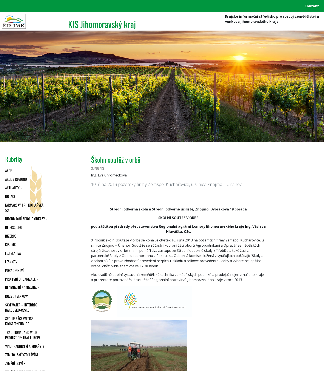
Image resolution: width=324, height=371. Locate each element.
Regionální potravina (21, 287)
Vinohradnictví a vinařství (25, 346)
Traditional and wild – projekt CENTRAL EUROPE (22, 335)
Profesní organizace (20, 279)
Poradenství (14, 270)
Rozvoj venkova (16, 296)
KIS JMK (10, 244)
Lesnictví (11, 261)
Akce (8, 170)
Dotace (10, 196)
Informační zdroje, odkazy (25, 218)
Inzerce (10, 236)
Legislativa (13, 253)
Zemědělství (14, 363)
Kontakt (312, 6)
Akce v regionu (16, 179)
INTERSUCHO (13, 227)
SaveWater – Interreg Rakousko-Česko (21, 307)
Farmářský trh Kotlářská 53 (24, 208)
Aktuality (12, 187)
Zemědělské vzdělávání (21, 354)
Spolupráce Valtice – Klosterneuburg (20, 321)
